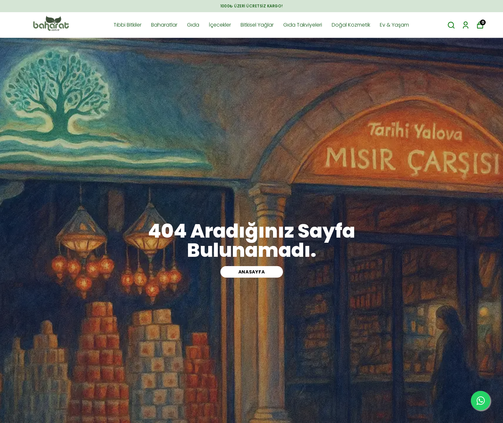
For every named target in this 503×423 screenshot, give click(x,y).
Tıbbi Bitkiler (127, 24)
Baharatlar (164, 24)
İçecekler (220, 24)
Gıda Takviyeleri (302, 24)
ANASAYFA (251, 272)
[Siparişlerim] (466, 25)
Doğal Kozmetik (351, 24)
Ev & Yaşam (394, 24)
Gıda (193, 24)
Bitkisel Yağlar (257, 24)
